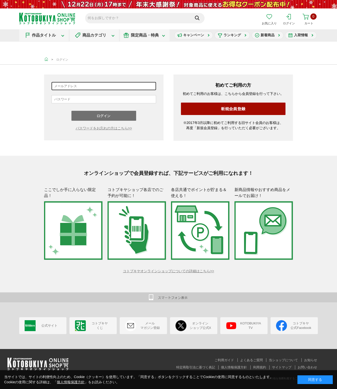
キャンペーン (193, 35)
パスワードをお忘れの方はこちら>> (104, 128)
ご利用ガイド (224, 360)
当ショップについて (283, 360)
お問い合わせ (307, 367)
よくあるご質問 (251, 360)
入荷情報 (301, 35)
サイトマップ (281, 367)
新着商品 (268, 35)
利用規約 (259, 367)
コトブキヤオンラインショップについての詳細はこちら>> (168, 271)
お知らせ (310, 360)
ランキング (232, 35)
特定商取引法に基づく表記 (195, 367)
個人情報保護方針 (234, 367)
